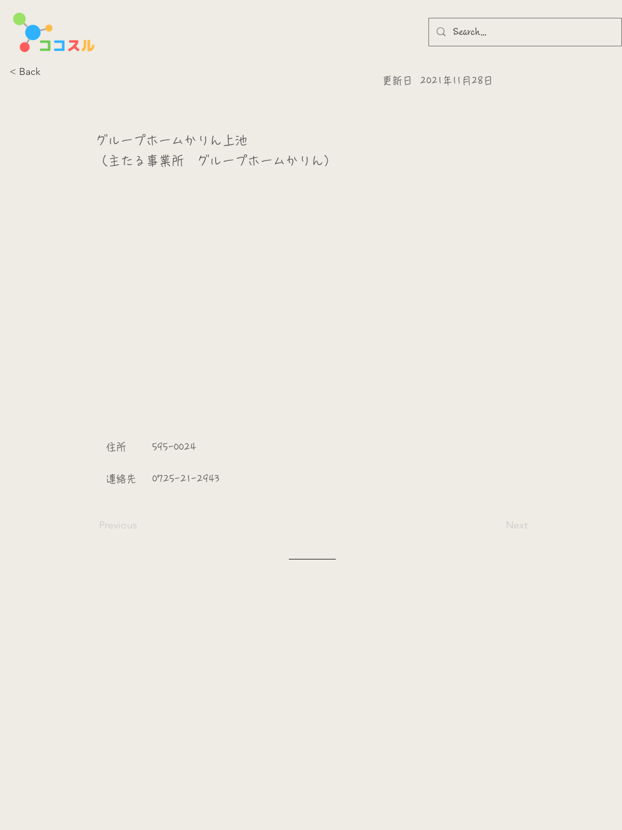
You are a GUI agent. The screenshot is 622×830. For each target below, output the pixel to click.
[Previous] (141, 525)
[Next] (495, 525)
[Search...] (524, 32)
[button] (51, 71)
